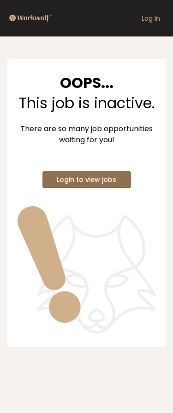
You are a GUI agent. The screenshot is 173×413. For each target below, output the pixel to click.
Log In (151, 18)
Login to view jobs (86, 179)
